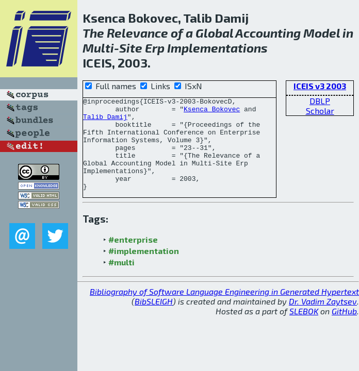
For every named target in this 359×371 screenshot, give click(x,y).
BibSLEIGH (154, 320)
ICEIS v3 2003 (319, 86)
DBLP (319, 101)
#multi (121, 280)
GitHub (344, 329)
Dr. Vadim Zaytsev (323, 320)
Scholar (320, 110)
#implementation (143, 269)
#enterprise (133, 258)
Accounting (268, 32)
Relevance (137, 32)
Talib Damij (105, 121)
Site (130, 47)
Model (321, 32)
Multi (98, 47)
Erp (155, 47)
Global (214, 32)
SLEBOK (303, 329)
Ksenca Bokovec (212, 111)
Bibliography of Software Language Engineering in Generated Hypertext (224, 310)
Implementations (217, 47)
